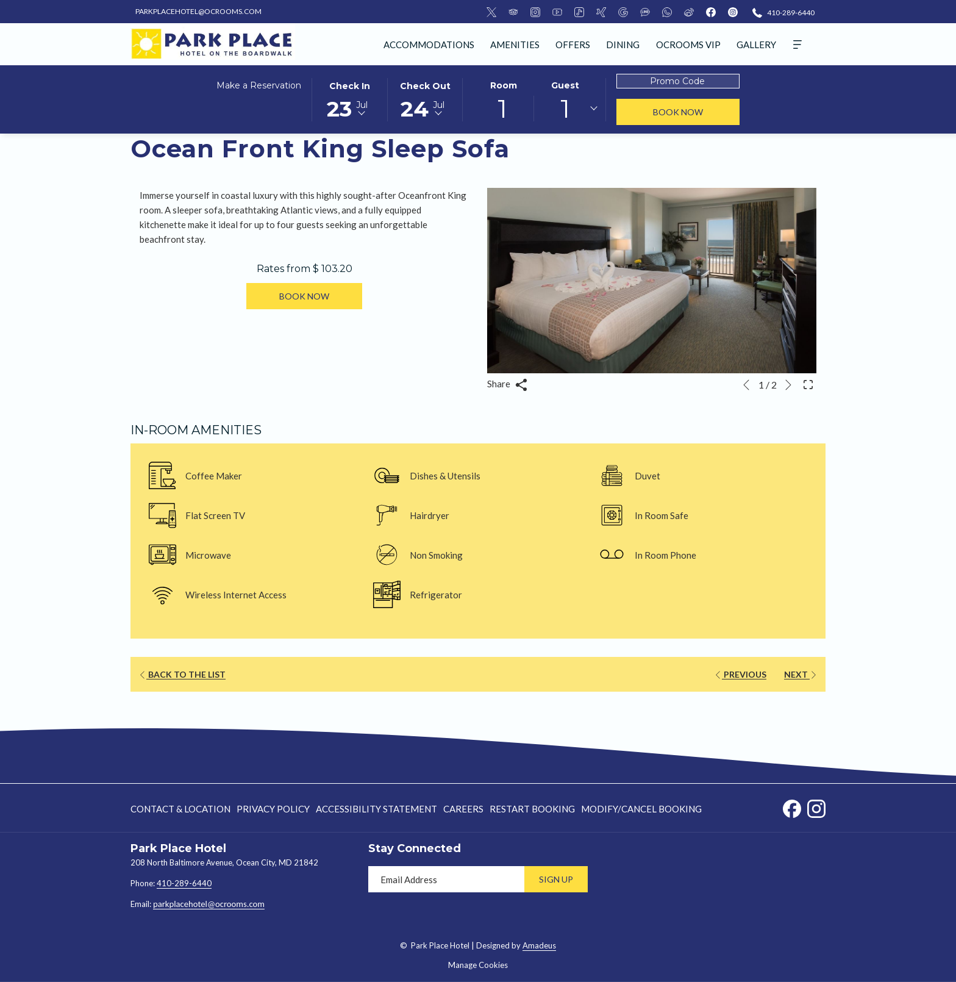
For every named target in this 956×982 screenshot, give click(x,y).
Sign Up (556, 879)
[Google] (623, 11)
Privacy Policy (273, 808)
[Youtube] (557, 11)
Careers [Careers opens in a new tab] (463, 811)
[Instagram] (535, 11)
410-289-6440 (184, 883)
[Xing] (601, 11)
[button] (349, 99)
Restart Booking (532, 808)
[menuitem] (429, 44)
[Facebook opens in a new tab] (792, 806)
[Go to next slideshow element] (788, 384)
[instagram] (733, 11)
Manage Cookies (478, 965)
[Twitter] (491, 11)
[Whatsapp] (667, 11)
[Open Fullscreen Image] (808, 383)
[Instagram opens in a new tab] (816, 806)
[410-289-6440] (783, 11)
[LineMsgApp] (645, 11)
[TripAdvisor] (513, 11)
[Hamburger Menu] (797, 44)
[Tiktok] (579, 11)
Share (507, 384)
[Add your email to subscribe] (446, 879)
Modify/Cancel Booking (641, 808)
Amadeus (539, 945)
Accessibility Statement (376, 808)
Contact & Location (180, 808)
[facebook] (711, 11)
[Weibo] (689, 11)
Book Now (696, 111)
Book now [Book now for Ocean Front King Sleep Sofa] (304, 296)
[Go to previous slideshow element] (746, 384)
